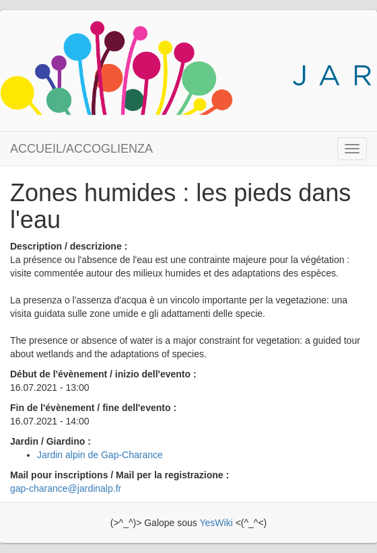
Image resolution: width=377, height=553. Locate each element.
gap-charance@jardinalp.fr (65, 488)
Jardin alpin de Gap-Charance (100, 454)
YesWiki (215, 522)
